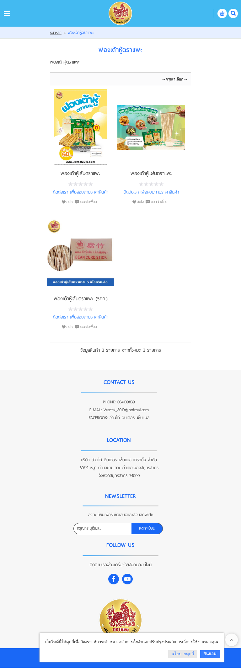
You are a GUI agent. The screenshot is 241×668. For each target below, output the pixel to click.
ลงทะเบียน (147, 528)
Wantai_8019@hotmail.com (126, 409)
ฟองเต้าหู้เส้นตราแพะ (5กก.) (81, 298)
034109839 (126, 402)
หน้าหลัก (56, 32)
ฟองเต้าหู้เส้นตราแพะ (80, 173)
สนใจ (70, 202)
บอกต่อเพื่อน (88, 202)
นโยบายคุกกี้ (182, 653)
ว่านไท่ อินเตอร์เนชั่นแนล (129, 417)
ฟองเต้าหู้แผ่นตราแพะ (151, 173)
